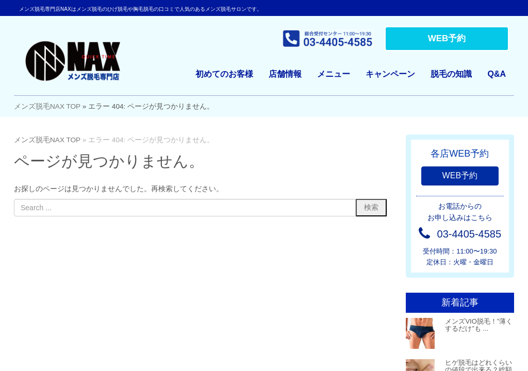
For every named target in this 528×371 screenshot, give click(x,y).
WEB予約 (447, 38)
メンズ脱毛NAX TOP (47, 106)
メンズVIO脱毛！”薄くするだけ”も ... (479, 324)
